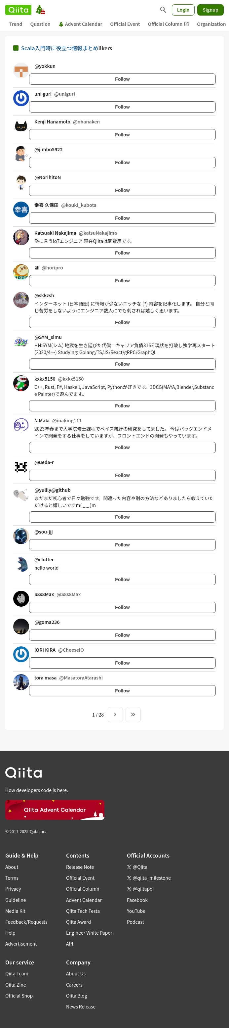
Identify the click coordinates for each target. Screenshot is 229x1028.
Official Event (125, 24)
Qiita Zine (15, 984)
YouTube (136, 911)
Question (40, 24)
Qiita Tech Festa (83, 911)
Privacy (13, 888)
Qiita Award (78, 921)
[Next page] (115, 714)
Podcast (135, 921)
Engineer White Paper (89, 932)
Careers (74, 984)
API (69, 943)
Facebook (137, 900)
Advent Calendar (80, 24)
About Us (76, 973)
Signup (210, 9)
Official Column (168, 24)
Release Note (80, 867)
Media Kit (15, 911)
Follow (122, 79)
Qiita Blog (76, 995)
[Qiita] (18, 10)
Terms (12, 877)
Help (10, 932)
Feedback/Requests (26, 921)
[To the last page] (133, 714)
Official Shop (19, 995)
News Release (80, 1006)
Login (183, 9)
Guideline (15, 900)
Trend (15, 24)
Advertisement (21, 943)
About (11, 867)
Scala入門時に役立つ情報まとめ (59, 48)
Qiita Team (16, 973)
